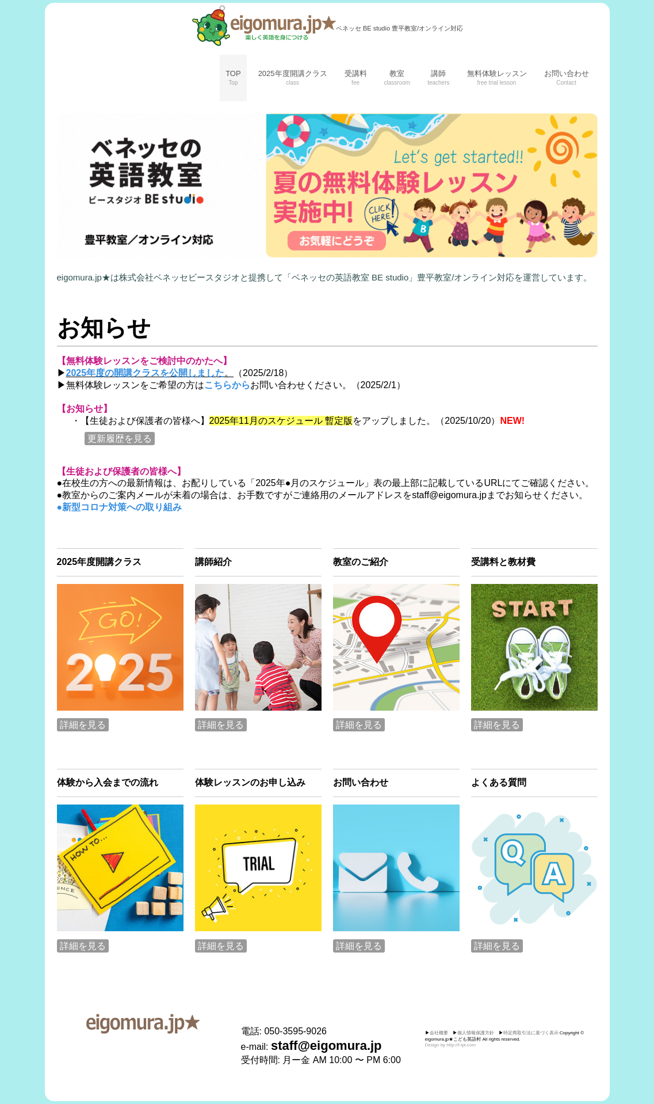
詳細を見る (83, 725)
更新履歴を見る (119, 438)
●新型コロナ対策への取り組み (119, 507)
